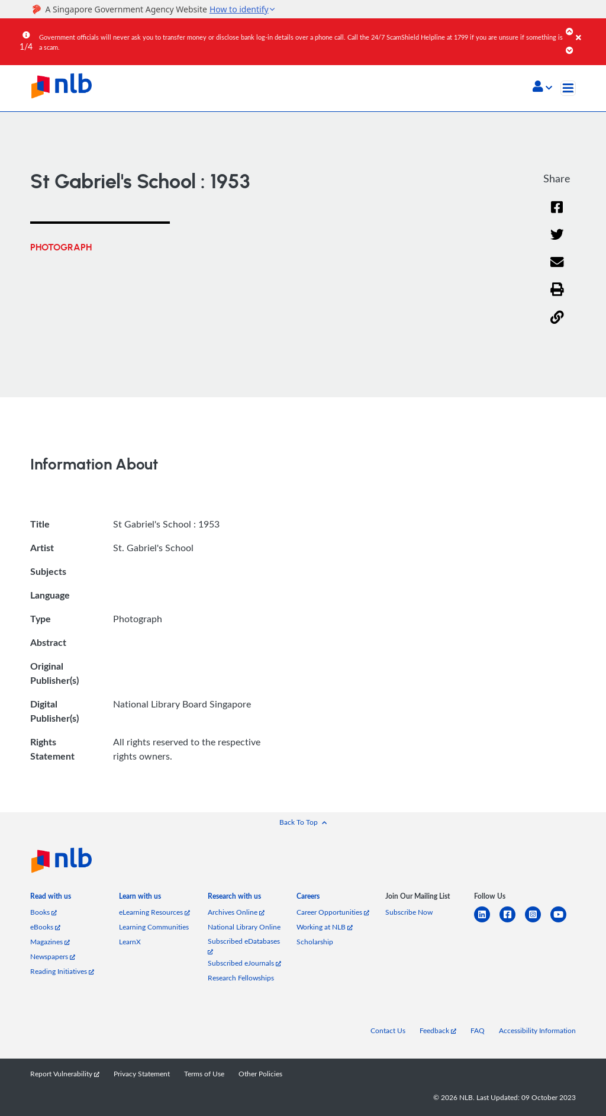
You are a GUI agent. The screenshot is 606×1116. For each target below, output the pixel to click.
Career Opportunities (332, 912)
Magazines (50, 941)
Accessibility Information (537, 1030)
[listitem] (50, 898)
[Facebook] (557, 215)
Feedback (438, 1030)
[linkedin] (486, 921)
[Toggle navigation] (568, 88)
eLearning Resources (154, 912)
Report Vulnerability (64, 1073)
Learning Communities (154, 926)
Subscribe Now (409, 912)
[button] (542, 88)
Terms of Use (204, 1073)
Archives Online (236, 912)
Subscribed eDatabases (244, 946)
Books (43, 912)
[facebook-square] (512, 921)
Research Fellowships (241, 977)
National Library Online (244, 926)
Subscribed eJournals (244, 963)
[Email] (557, 270)
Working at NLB (324, 926)
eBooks (45, 926)
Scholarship (314, 941)
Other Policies (260, 1073)
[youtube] (563, 921)
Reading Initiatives (62, 971)
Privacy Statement (142, 1073)
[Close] (588, 29)
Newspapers (52, 956)
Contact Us (387, 1030)
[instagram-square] (537, 921)
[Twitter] (557, 242)
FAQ (477, 1030)
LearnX (130, 941)
